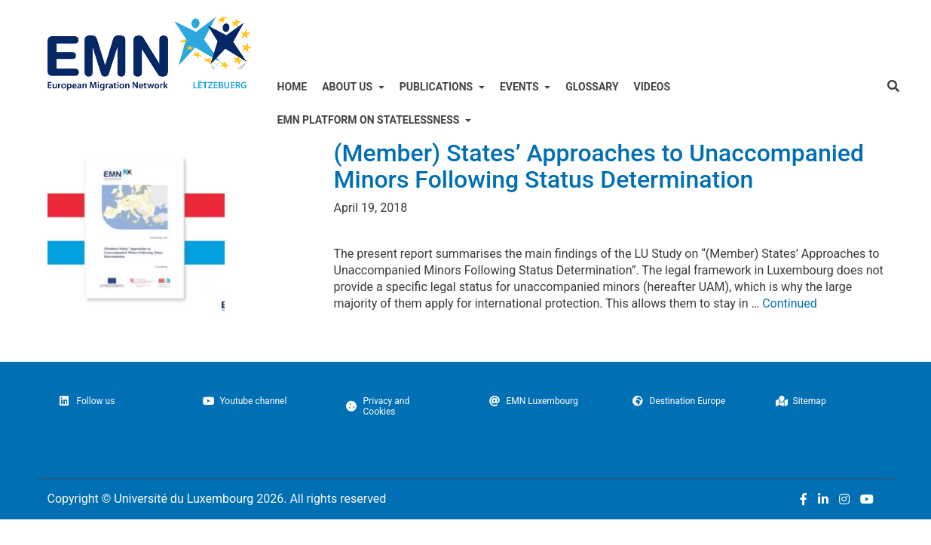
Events (520, 87)
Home (292, 87)
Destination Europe (679, 401)
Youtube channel (245, 401)
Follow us (87, 401)
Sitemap (801, 401)
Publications (438, 87)
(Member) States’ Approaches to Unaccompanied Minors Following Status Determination (599, 166)
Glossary (591, 87)
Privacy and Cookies (378, 406)
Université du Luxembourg (183, 498)
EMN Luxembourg (533, 401)
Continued (789, 303)
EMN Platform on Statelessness (369, 120)
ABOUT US (348, 87)
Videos (652, 87)
